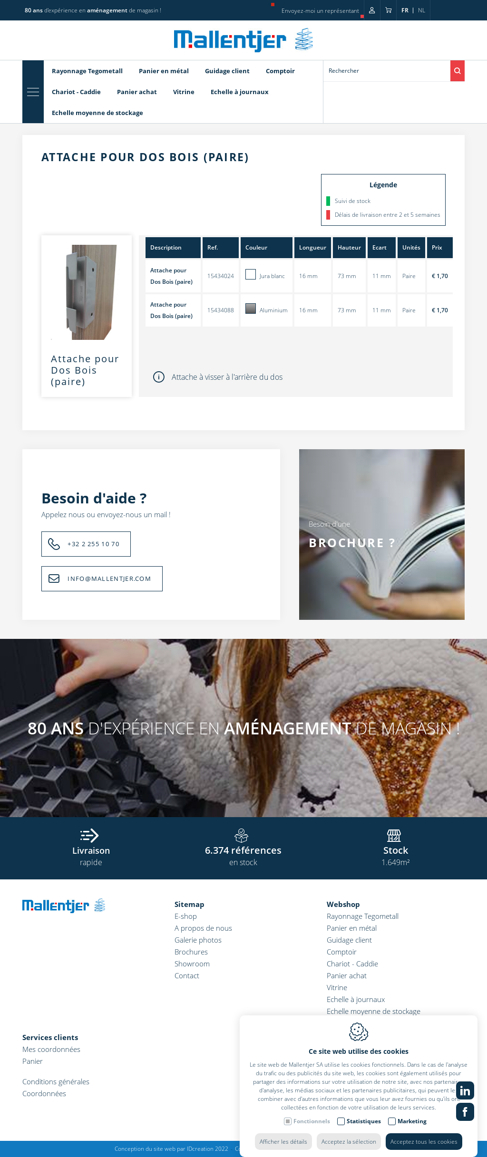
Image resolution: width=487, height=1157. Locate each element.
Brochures (191, 951)
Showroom (192, 963)
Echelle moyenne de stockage (373, 1011)
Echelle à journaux (356, 999)
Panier (32, 1061)
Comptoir (342, 951)
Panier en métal (352, 928)
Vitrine (337, 987)
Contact (187, 975)
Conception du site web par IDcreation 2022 (171, 1149)
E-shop (186, 916)
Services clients (50, 1037)
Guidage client (349, 940)
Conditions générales (55, 1081)
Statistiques (364, 1140)
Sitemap (190, 904)
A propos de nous (203, 928)
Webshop (343, 904)
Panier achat (347, 975)
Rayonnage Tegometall (363, 916)
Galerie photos (198, 940)
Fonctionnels (311, 1140)
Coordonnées (44, 1093)
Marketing (412, 1140)
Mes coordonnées (51, 1049)
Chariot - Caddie (352, 963)
